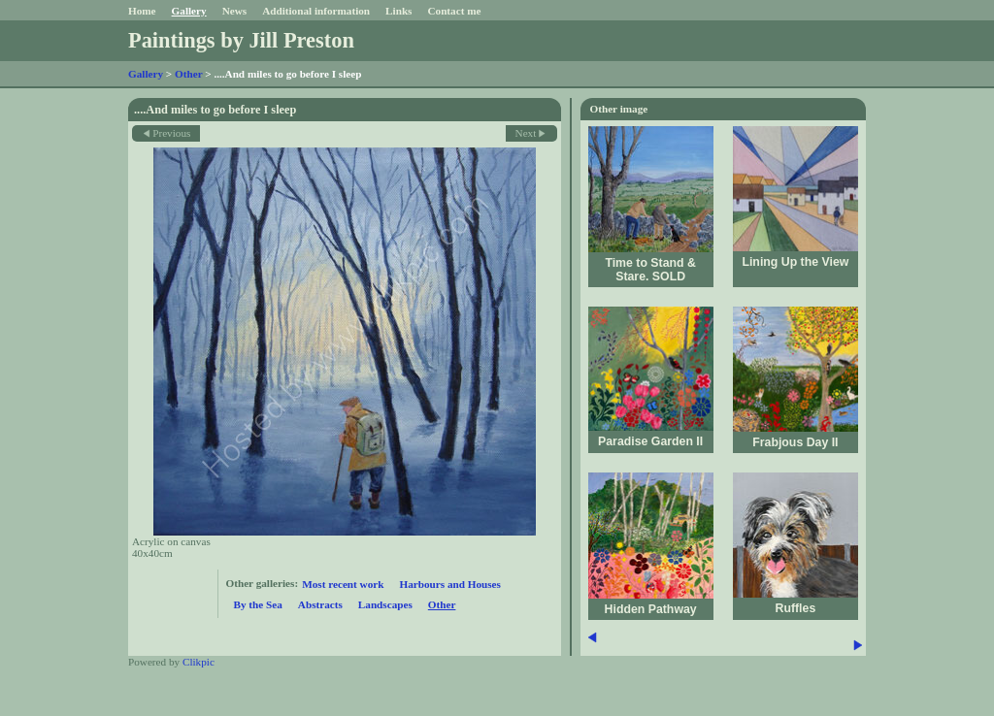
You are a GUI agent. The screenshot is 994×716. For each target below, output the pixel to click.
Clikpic (198, 661)
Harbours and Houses (449, 584)
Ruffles (796, 608)
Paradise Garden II (650, 441)
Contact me (453, 10)
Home (142, 10)
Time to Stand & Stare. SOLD (650, 269)
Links (398, 10)
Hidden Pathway (651, 609)
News (234, 10)
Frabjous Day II (795, 442)
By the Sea (258, 604)
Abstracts (320, 604)
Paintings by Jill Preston (241, 40)
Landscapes (385, 604)
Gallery (189, 10)
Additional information (316, 10)
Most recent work (342, 584)
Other (188, 74)
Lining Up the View (795, 262)
